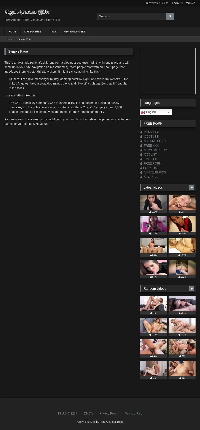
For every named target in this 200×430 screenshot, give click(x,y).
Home (10, 39)
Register (190, 2)
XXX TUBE (149, 136)
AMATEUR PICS (153, 172)
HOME (12, 31)
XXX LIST (148, 154)
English (148, 112)
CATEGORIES (32, 31)
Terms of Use (133, 413)
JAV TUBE (149, 159)
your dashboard (73, 119)
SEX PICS (149, 177)
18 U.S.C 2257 (67, 413)
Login (175, 2)
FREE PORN (150, 163)
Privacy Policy (109, 413)
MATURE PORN (153, 141)
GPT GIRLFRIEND (75, 31)
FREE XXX (149, 145)
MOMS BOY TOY (153, 150)
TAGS (52, 31)
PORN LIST (150, 132)
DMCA (88, 413)
